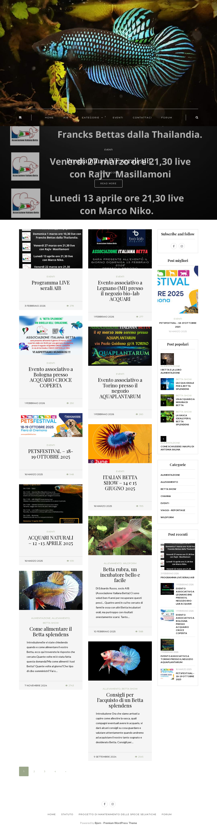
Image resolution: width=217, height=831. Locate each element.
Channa (166, 496)
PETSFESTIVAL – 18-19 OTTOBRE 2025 (50, 454)
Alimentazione (41, 618)
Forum (167, 814)
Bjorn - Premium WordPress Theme (116, 823)
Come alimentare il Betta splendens (51, 631)
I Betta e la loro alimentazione (171, 371)
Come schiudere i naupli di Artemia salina (177, 448)
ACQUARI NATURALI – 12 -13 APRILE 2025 (50, 540)
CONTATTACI (142, 117)
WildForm (129, 563)
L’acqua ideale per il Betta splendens (185, 385)
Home (52, 814)
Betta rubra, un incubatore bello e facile (120, 574)
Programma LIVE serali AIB (51, 285)
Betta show (51, 623)
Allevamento (113, 563)
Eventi (108, 149)
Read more (108, 183)
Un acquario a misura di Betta (185, 402)
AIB (66, 117)
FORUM (166, 117)
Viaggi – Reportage (173, 510)
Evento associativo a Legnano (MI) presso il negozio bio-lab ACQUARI (120, 290)
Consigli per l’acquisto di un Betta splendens (120, 700)
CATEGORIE (90, 117)
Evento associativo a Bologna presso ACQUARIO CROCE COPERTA (51, 377)
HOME (49, 117)
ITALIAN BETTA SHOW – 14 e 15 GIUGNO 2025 (120, 482)
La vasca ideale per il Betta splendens (183, 420)
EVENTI (118, 117)
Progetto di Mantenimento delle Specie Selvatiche (117, 814)
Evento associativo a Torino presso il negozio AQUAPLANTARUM (120, 388)
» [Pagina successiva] (65, 771)
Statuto (67, 814)
